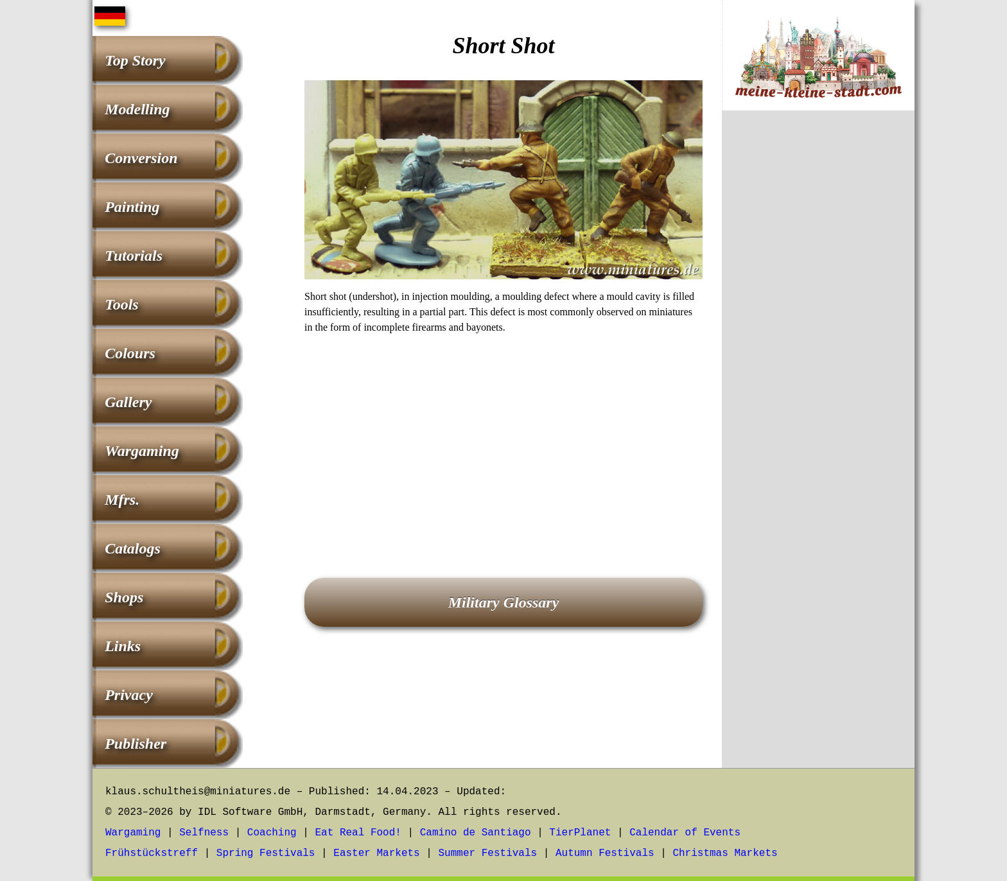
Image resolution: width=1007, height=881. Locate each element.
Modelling (137, 109)
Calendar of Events (684, 833)
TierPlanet (580, 833)
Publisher (135, 743)
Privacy (129, 694)
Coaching (272, 833)
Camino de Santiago (475, 833)
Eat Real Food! (358, 833)
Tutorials (133, 255)
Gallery (128, 402)
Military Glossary (503, 602)
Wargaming (142, 450)
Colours (130, 353)
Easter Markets (376, 853)
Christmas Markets (724, 853)
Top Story (135, 60)
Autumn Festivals (605, 853)
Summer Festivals (488, 853)
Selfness (204, 833)
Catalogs (133, 548)
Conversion (141, 158)
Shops (124, 597)
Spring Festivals (265, 853)
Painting (132, 206)
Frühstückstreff (151, 853)
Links (123, 646)
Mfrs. (122, 499)
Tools (121, 304)
